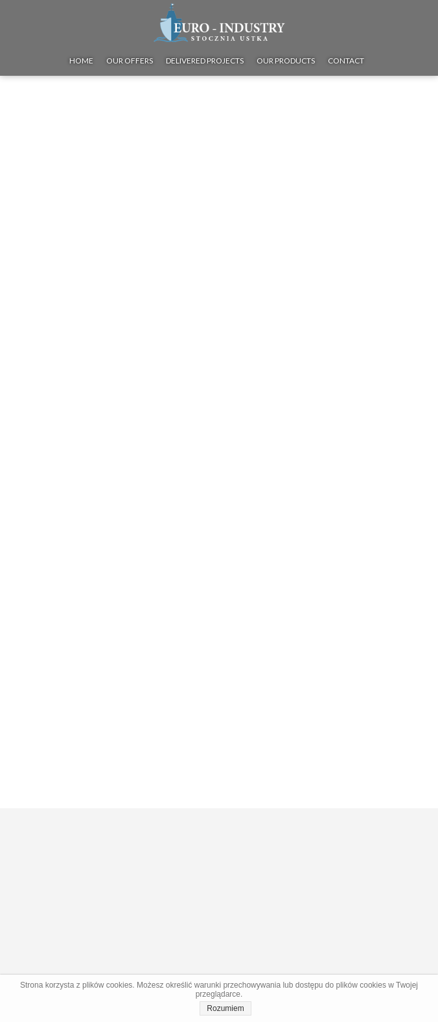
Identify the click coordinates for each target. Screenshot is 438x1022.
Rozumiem (225, 1008)
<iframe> (219, 902)
